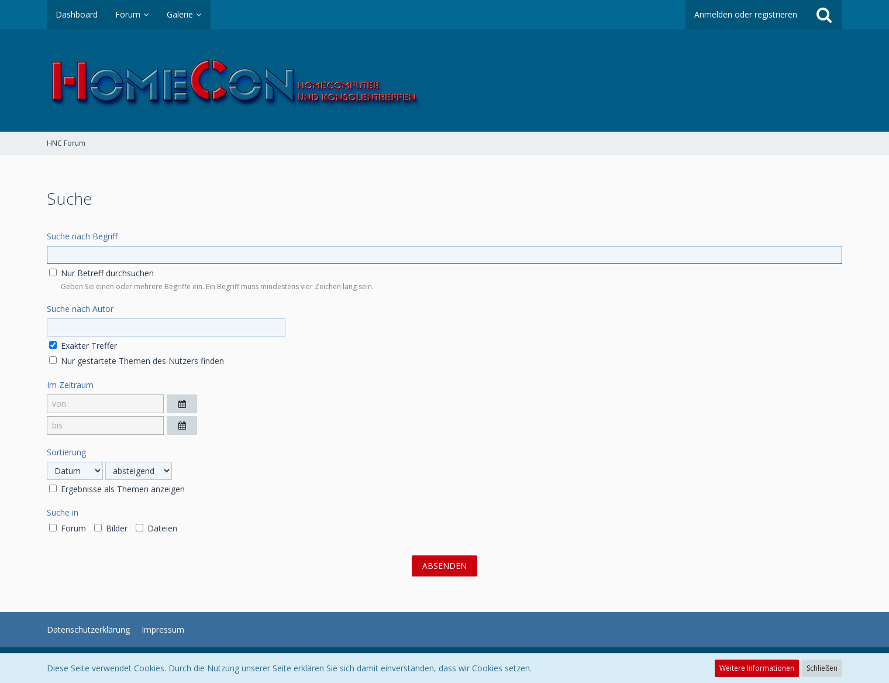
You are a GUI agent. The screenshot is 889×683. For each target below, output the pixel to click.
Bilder (111, 528)
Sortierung (66, 452)
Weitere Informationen (756, 668)
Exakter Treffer (83, 345)
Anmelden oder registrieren (745, 14)
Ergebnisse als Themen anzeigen (117, 489)
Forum (67, 528)
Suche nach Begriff (82, 236)
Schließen (822, 668)
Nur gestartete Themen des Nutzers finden (136, 360)
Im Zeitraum (70, 384)
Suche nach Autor (80, 308)
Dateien (156, 528)
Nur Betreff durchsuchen (101, 273)
